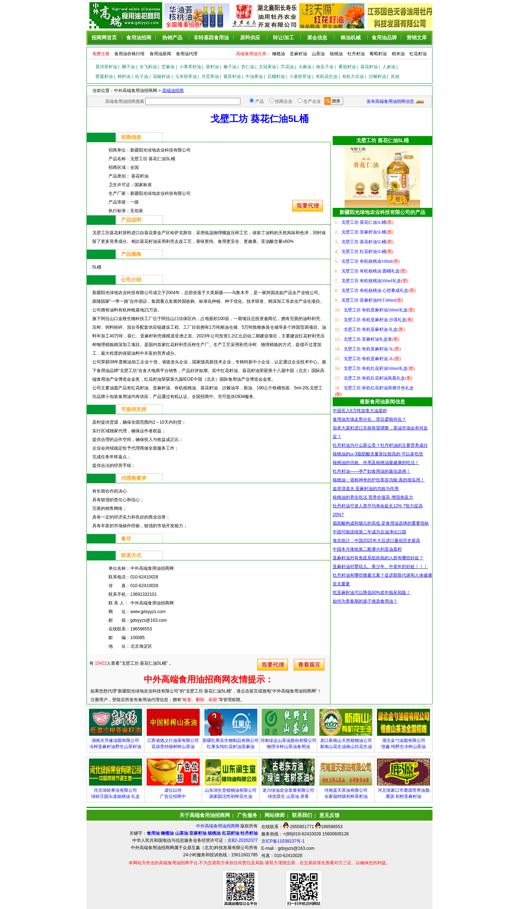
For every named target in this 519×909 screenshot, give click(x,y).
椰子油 (128, 66)
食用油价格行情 (129, 53)
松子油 (141, 76)
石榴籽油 (276, 76)
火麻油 (304, 66)
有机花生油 (326, 76)
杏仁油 (247, 66)
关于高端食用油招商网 (204, 815)
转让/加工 (283, 37)
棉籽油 (123, 76)
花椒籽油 (161, 76)
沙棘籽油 (377, 76)
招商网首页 (104, 37)
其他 (395, 76)
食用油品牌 (384, 37)
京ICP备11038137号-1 (283, 841)
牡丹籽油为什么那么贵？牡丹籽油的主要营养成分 (380, 445)
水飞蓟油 (148, 66)
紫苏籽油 (232, 76)
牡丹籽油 (356, 53)
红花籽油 (418, 53)
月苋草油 (210, 76)
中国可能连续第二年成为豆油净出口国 (369, 531)
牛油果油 (254, 76)
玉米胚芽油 (186, 76)
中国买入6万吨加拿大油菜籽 (360, 410)
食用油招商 (138, 37)
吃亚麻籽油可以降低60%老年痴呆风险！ (372, 592)
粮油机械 (351, 37)
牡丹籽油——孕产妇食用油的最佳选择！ (372, 471)
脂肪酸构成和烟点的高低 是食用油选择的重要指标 (381, 523)
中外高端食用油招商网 (218, 826)
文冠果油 (267, 66)
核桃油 (336, 53)
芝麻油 (167, 66)
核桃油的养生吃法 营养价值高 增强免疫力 (373, 497)
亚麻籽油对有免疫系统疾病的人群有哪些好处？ (378, 557)
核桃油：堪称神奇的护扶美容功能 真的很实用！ (379, 479)
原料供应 (250, 37)
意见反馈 (329, 815)
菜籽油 (212, 66)
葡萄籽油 (378, 53)
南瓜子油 (324, 66)
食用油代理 (187, 53)
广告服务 (247, 815)
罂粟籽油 (104, 76)
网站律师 (275, 815)
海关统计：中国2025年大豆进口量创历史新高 (376, 540)
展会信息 (317, 37)
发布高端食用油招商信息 (390, 101)
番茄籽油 (347, 66)
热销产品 (172, 37)
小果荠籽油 (190, 66)
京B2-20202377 (242, 840)
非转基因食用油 (211, 37)
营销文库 (417, 37)
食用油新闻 (160, 53)
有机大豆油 (353, 76)
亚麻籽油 (298, 53)
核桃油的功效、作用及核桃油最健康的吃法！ (376, 462)
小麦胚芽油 (300, 76)
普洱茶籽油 (106, 66)
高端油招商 (173, 90)
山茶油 (318, 53)
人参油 (388, 66)
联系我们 (302, 815)
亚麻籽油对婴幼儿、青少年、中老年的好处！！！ (380, 566)
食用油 (153, 833)
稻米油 (398, 53)
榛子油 (229, 66)
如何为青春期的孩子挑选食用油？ (365, 601)
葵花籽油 (369, 66)
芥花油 (287, 66)
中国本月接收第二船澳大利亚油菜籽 (367, 549)
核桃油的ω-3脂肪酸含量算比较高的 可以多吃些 (378, 453)
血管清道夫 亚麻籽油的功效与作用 (366, 488)
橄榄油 (278, 53)
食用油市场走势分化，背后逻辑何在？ (369, 419)
